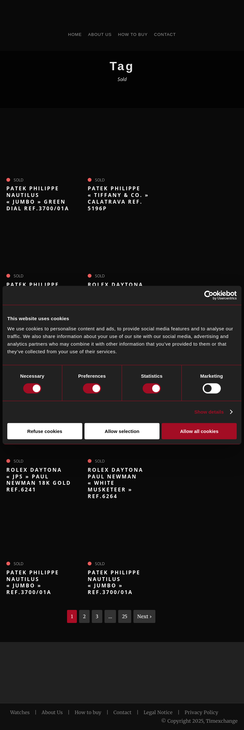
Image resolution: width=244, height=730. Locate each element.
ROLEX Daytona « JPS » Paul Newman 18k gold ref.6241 (38, 479)
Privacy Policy (201, 712)
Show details (209, 412)
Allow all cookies (199, 431)
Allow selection (122, 431)
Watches (20, 712)
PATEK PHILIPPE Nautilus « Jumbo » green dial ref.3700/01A (37, 198)
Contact (165, 34)
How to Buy (133, 34)
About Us (100, 34)
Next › (144, 616)
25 (124, 616)
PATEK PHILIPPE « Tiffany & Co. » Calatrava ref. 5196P (118, 198)
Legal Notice (158, 712)
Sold (18, 180)
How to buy (88, 712)
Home (75, 34)
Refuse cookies (44, 431)
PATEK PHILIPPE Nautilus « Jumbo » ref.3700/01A (32, 582)
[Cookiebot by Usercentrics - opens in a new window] (209, 295)
